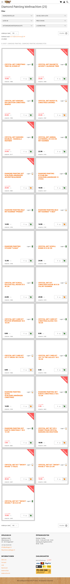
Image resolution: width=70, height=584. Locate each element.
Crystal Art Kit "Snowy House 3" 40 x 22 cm (49, 465)
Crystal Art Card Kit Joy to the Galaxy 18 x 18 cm (48, 357)
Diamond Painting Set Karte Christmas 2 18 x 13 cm (48, 393)
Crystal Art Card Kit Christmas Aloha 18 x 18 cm (47, 321)
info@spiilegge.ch (6, 547)
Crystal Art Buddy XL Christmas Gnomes (48, 101)
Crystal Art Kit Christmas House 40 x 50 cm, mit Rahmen (48, 284)
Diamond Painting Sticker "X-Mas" (13, 247)
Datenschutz (5, 570)
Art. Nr (12, 36)
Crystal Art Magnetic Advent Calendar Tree (48, 65)
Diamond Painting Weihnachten (34, 43)
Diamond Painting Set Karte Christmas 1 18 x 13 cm (15, 430)
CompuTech (50, 580)
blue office (30, 580)
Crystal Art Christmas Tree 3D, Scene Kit (15, 65)
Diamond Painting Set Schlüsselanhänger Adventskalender (14, 175)
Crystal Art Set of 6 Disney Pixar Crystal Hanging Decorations (48, 430)
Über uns (3, 559)
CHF (24, 36)
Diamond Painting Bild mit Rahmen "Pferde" (15, 211)
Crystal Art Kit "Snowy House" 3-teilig (15, 465)
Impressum (4, 568)
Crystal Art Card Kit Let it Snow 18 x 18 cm (14, 356)
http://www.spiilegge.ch (8, 550)
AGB (2, 565)
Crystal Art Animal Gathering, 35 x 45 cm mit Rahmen (47, 139)
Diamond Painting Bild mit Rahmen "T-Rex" (48, 211)
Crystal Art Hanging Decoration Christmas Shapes (15, 102)
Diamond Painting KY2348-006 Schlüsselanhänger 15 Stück (48, 176)
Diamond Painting (14, 43)
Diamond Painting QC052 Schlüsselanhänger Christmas (14, 394)
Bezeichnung (18, 36)
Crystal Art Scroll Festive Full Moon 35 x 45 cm (15, 284)
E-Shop (4, 43)
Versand (3, 562)
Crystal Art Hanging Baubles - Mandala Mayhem (14, 139)
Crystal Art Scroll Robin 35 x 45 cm (47, 247)
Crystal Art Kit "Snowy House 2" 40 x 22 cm (15, 502)
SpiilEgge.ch (23, 580)
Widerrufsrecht (5, 573)
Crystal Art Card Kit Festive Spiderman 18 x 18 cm (15, 321)
